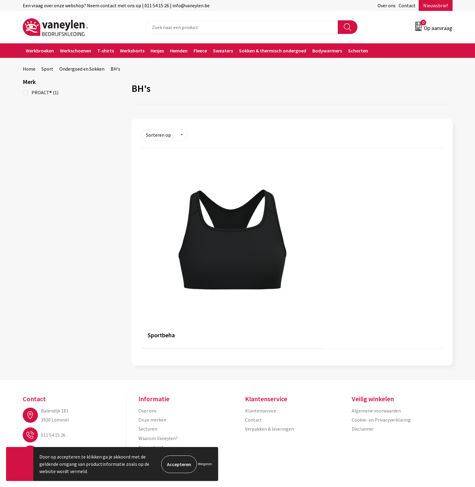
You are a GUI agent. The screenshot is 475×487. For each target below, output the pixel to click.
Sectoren (147, 346)
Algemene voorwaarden (376, 328)
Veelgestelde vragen (159, 374)
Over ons (386, 5)
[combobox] (241, 27)
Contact (407, 5)
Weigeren (205, 464)
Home (29, 69)
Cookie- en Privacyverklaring (381, 337)
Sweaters (223, 51)
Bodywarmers (327, 51)
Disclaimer (363, 346)
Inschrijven (428, 429)
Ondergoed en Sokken (82, 69)
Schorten (358, 51)
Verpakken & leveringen (269, 346)
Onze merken (152, 337)
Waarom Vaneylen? (158, 355)
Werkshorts (132, 51)
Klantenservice (260, 328)
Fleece (200, 51)
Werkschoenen (75, 51)
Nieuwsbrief (435, 5)
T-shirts (105, 51)
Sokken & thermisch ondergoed (272, 51)
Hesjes (157, 51)
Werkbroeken (40, 51)
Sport (47, 69)
